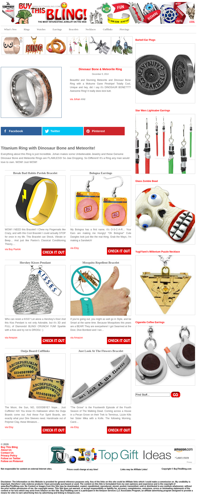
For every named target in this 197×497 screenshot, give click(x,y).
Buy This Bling (9, 447)
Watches (41, 29)
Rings (27, 29)
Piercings (124, 29)
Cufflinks (108, 29)
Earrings (57, 29)
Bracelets (73, 29)
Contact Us (7, 452)
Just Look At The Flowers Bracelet (100, 351)
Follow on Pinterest (12, 461)
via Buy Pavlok (13, 249)
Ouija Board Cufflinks (35, 351)
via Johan (75, 99)
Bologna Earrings (100, 173)
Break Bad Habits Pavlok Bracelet (35, 173)
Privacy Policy (9, 455)
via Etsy (74, 248)
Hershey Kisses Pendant (35, 262)
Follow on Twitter (11, 458)
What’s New (10, 29)
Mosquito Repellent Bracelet (100, 262)
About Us (6, 450)
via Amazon (11, 337)
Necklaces (91, 29)
